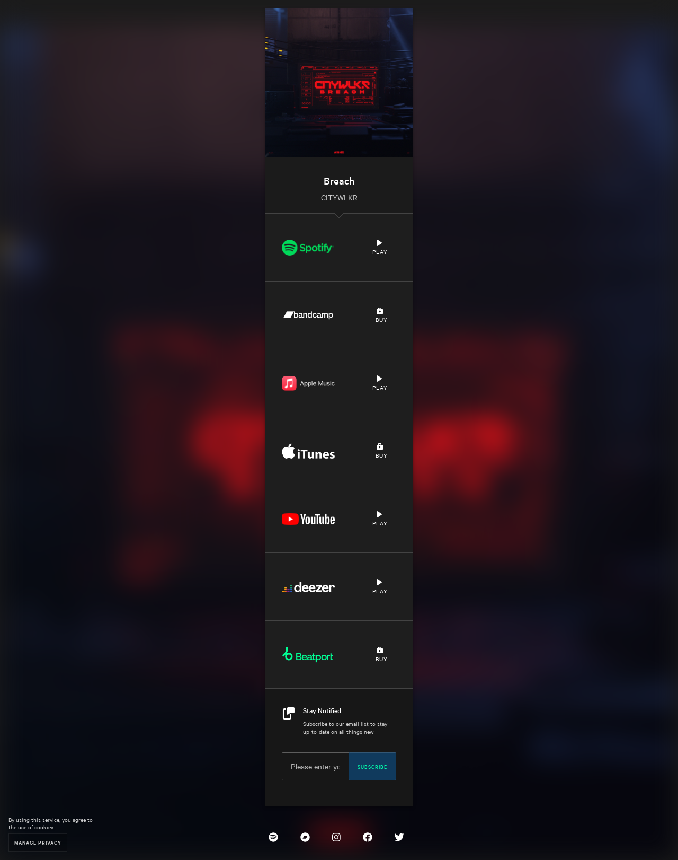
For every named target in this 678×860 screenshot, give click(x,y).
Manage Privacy (37, 842)
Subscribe (372, 766)
